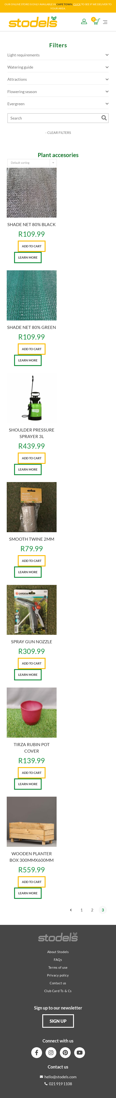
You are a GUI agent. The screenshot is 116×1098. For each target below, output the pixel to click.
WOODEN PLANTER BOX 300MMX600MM (32, 857)
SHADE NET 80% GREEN (31, 327)
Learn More (28, 257)
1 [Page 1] (81, 910)
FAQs (58, 960)
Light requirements (58, 55)
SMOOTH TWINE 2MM (31, 539)
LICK (78, 4)
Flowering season (58, 91)
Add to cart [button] (31, 246)
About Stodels (58, 952)
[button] (58, 1021)
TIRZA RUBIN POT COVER (32, 747)
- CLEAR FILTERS (58, 132)
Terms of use (58, 967)
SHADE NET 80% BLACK (31, 224)
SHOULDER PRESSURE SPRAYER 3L (31, 433)
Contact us (58, 983)
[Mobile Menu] (105, 21)
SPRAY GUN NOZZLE (31, 641)
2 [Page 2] (92, 910)
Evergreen (58, 103)
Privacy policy (58, 975)
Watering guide (58, 67)
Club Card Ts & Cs (58, 991)
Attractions (58, 79)
